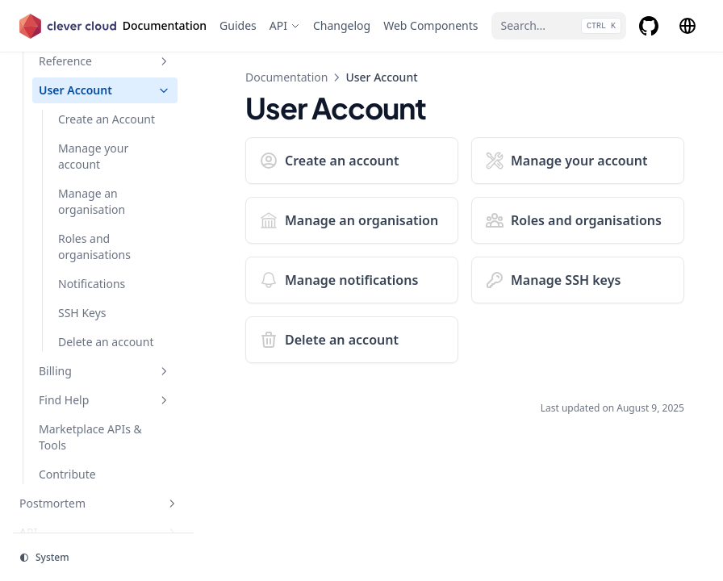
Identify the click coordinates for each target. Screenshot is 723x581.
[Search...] (559, 26)
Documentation (286, 77)
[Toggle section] (164, 61)
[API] (285, 25)
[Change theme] (103, 557)
